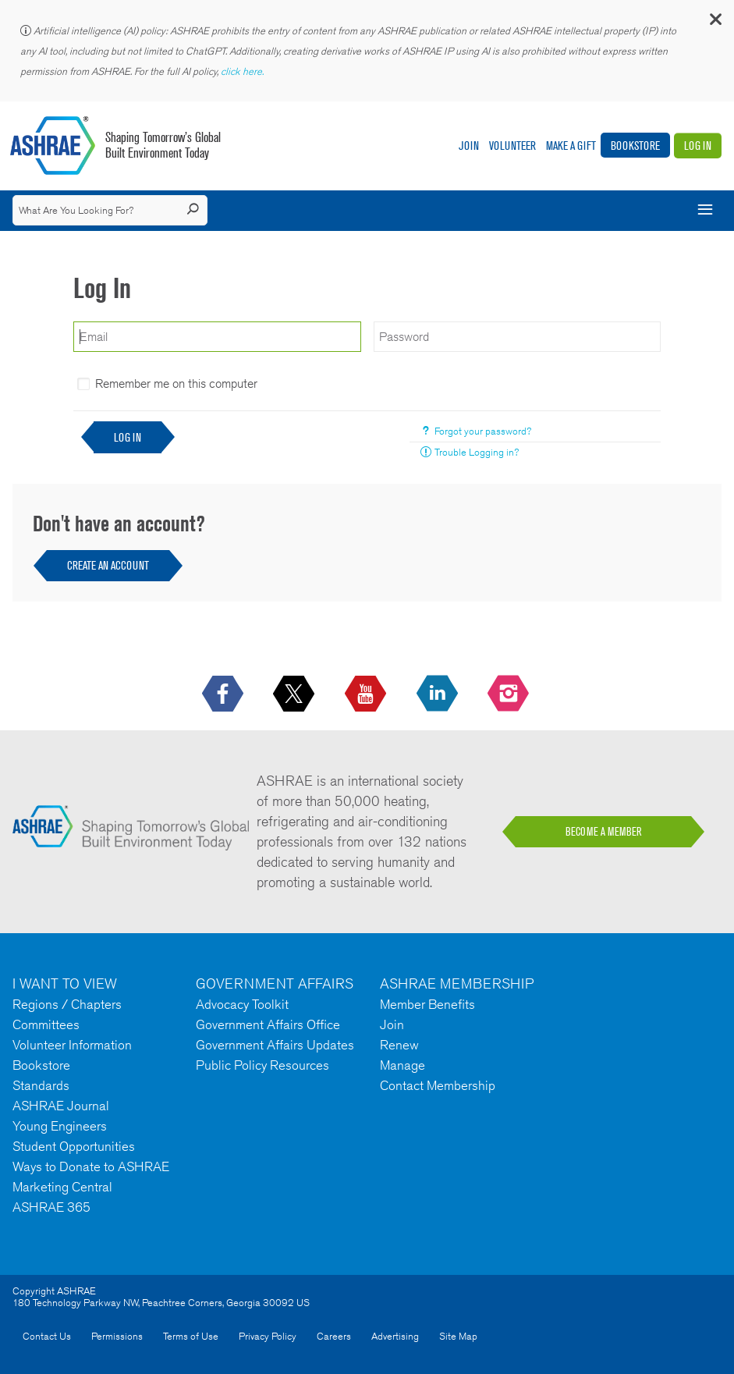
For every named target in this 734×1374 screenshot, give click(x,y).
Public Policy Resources (262, 1065)
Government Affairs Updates (275, 1045)
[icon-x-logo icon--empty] (295, 694)
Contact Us (47, 1336)
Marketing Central (62, 1187)
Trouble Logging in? (476, 452)
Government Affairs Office (268, 1024)
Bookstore (635, 145)
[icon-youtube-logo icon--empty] (367, 694)
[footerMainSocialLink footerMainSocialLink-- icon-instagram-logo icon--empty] (509, 694)
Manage (402, 1065)
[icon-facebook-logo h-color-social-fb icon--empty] (224, 694)
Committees (46, 1024)
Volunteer (512, 145)
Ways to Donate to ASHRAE (90, 1166)
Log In (697, 145)
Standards (40, 1085)
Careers (334, 1336)
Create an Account (108, 565)
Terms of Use (190, 1336)
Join (469, 145)
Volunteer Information (72, 1045)
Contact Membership (437, 1085)
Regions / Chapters (67, 1004)
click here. (243, 71)
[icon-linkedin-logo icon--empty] (438, 694)
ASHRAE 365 (51, 1207)
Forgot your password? (482, 431)
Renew (399, 1045)
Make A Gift (571, 145)
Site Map (458, 1336)
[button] (714, 23)
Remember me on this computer (176, 383)
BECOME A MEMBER (604, 832)
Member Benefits (427, 1004)
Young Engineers (59, 1126)
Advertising (395, 1336)
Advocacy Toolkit (242, 1004)
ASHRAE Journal (60, 1105)
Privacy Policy (267, 1336)
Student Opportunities (73, 1146)
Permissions (117, 1336)
